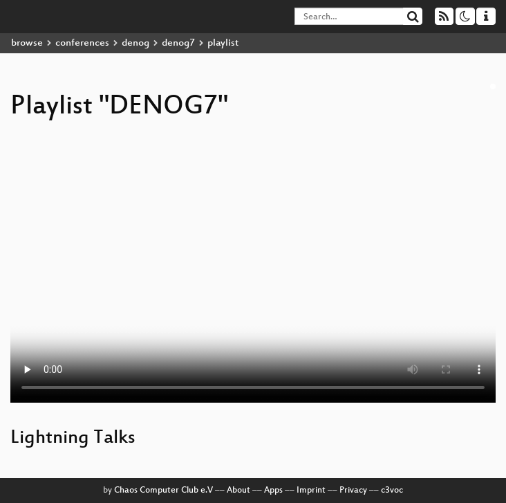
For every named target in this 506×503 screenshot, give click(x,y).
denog (135, 43)
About (238, 490)
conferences (82, 43)
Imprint (311, 490)
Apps (273, 490)
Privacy (353, 490)
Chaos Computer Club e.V (163, 490)
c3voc (392, 490)
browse (27, 43)
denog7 (178, 43)
